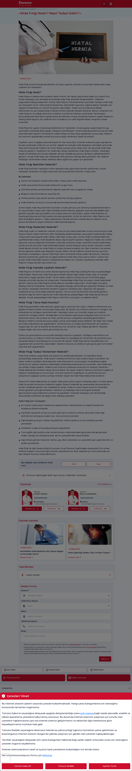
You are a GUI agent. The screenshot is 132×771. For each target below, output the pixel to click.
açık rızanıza (87, 713)
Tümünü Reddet (66, 766)
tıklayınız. (47, 755)
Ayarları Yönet (109, 766)
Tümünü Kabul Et (22, 766)
